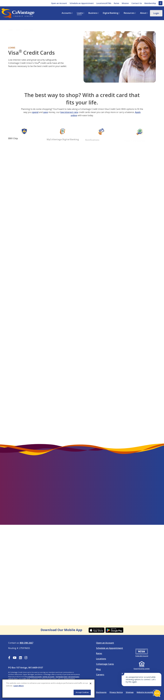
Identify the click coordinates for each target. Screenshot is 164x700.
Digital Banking (110, 13)
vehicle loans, (13, 679)
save (45, 115)
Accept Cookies (82, 692)
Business (92, 13)
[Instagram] (25, 658)
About (143, 13)
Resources (129, 13)
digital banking (69, 679)
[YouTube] (14, 658)
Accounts (66, 13)
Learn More (19, 686)
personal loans (73, 677)
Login (156, 13)
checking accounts (35, 677)
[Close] (90, 683)
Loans (80, 13)
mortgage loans (62, 677)
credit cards (26, 679)
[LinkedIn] (20, 658)
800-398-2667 (26, 642)
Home (10, 28)
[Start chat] (156, 693)
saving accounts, (48, 677)
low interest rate (69, 115)
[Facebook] (9, 658)
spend (35, 115)
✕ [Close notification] (122, 673)
